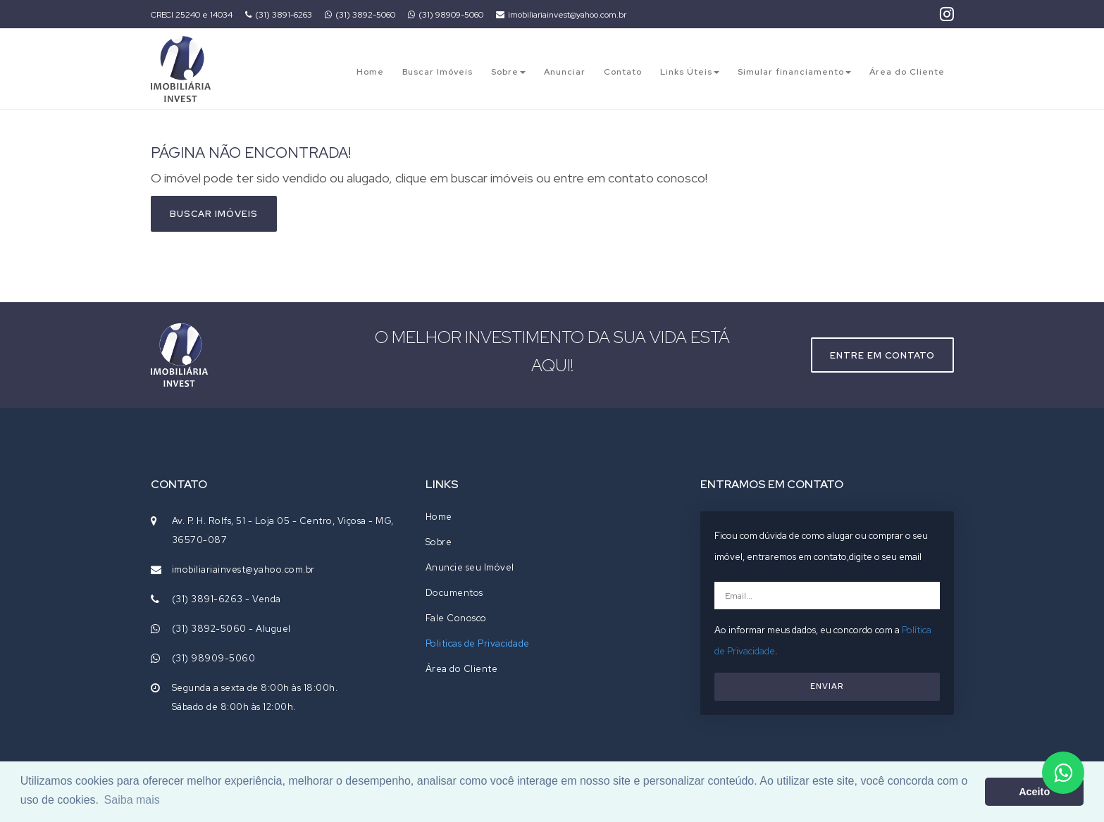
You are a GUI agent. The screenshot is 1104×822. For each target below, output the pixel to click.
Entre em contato (882, 355)
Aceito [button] (1034, 791)
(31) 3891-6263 (278, 14)
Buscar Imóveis (437, 71)
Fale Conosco (456, 618)
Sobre (508, 71)
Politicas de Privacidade (478, 643)
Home (370, 71)
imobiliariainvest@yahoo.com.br (561, 14)
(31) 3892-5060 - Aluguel (231, 629)
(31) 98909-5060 (445, 14)
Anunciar (564, 71)
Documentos (454, 593)
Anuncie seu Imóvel (470, 567)
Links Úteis (689, 71)
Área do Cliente (907, 71)
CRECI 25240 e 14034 (191, 14)
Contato (623, 71)
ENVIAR (826, 686)
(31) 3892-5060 (360, 14)
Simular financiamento (794, 71)
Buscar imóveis (214, 214)
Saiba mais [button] (132, 800)
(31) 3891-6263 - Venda (226, 599)
